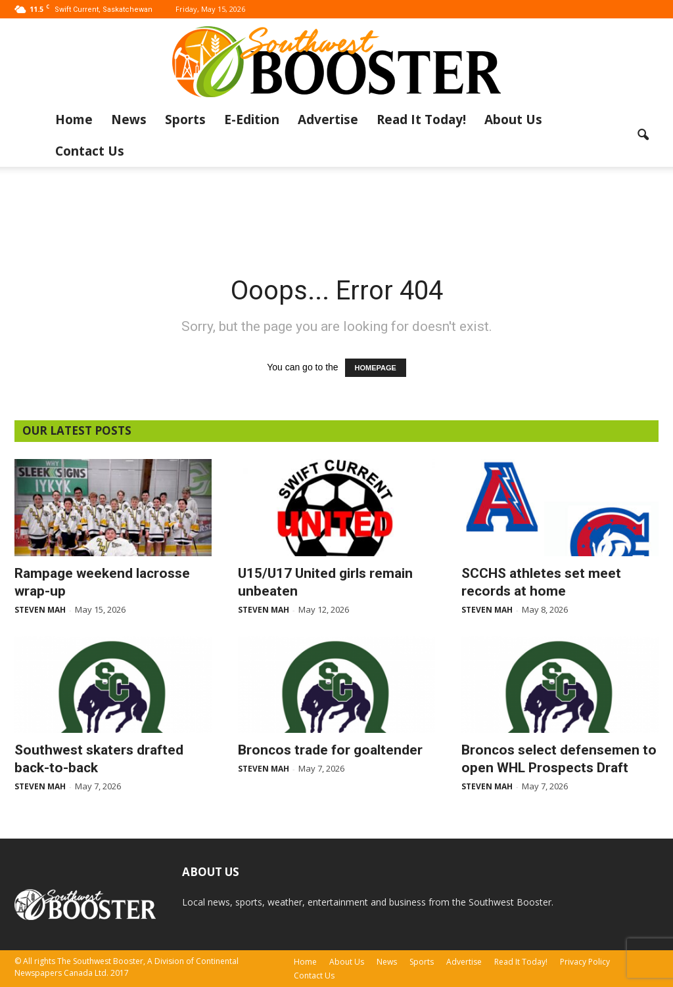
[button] (643, 135)
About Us (513, 119)
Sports (185, 119)
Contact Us (89, 151)
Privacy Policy (585, 961)
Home (74, 119)
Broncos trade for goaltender (330, 750)
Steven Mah (40, 609)
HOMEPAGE (375, 368)
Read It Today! (421, 119)
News (129, 119)
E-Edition (251, 119)
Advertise (328, 119)
